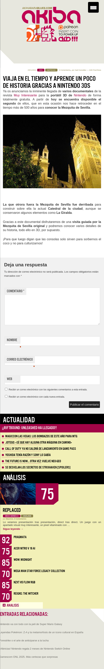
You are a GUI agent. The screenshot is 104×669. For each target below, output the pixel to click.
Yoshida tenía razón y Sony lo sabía (28, 455)
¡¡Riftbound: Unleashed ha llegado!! (29, 427)
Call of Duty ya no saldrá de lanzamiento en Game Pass (40, 449)
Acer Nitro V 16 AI (24, 548)
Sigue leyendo (13, 528)
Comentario (15, 291)
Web (9, 379)
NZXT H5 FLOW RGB (24, 582)
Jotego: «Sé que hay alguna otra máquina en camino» (38, 443)
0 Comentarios (65, 70)
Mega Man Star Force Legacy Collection (39, 571)
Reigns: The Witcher (26, 593)
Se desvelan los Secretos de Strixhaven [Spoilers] (38, 467)
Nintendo (80, 95)
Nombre (13, 341)
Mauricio (9, 519)
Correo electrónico (21, 360)
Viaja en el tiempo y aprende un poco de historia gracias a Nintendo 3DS (49, 82)
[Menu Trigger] (93, 7)
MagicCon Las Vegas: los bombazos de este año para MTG (41, 436)
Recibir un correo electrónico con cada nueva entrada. (37, 396)
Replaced (12, 510)
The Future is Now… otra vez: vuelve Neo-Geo (33, 461)
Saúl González (80, 70)
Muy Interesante (25, 95)
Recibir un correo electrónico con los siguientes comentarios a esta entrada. (48, 389)
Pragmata (20, 537)
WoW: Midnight (23, 560)
